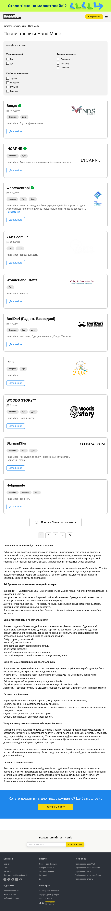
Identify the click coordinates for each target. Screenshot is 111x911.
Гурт (12, 59)
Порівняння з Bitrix (83, 871)
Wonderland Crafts (22, 280)
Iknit (10, 362)
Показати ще (13, 212)
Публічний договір (11, 898)
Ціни (41, 879)
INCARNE (15, 149)
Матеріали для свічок (16, 45)
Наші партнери (45, 898)
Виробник (65, 59)
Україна (13, 78)
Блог (5, 868)
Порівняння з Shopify (84, 879)
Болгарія (14, 91)
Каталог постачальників (14, 26)
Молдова (14, 82)
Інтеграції (43, 875)
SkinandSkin (17, 443)
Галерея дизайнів (46, 868)
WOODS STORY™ (21, 400)
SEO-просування (46, 871)
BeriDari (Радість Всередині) (31, 319)
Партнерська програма (49, 891)
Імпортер (65, 63)
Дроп (12, 63)
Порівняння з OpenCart (85, 864)
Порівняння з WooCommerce (87, 868)
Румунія (14, 87)
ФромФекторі (19, 188)
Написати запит (10, 894)
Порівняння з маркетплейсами (88, 875)
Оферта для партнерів (49, 894)
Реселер (65, 67)
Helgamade (16, 485)
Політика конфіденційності (15, 875)
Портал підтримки (11, 891)
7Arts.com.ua (17, 237)
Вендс (12, 106)
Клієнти (6, 864)
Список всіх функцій (48, 864)
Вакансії (7, 871)
